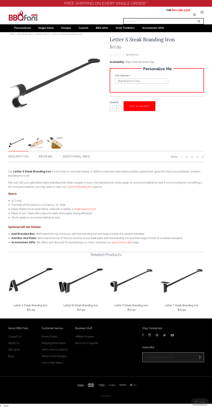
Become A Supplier (86, 343)
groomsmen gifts (122, 242)
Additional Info (76, 156)
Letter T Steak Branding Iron (181, 305)
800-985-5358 (181, 10)
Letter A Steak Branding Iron (30, 305)
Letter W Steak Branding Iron (80, 305)
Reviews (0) (132, 55)
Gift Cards (14, 349)
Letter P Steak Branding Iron (131, 305)
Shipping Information (54, 343)
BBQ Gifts (102, 27)
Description (18, 156)
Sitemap (106, 396)
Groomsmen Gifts (153, 27)
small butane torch (85, 209)
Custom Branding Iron (79, 186)
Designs (66, 27)
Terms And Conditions (55, 349)
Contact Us (14, 336)
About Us (13, 343)
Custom (83, 27)
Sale (6, 405)
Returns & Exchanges (54, 356)
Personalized (22, 27)
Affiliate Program (84, 336)
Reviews (46, 156)
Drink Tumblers (125, 27)
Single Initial (46, 27)
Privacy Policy (50, 336)
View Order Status (52, 362)
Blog (11, 356)
